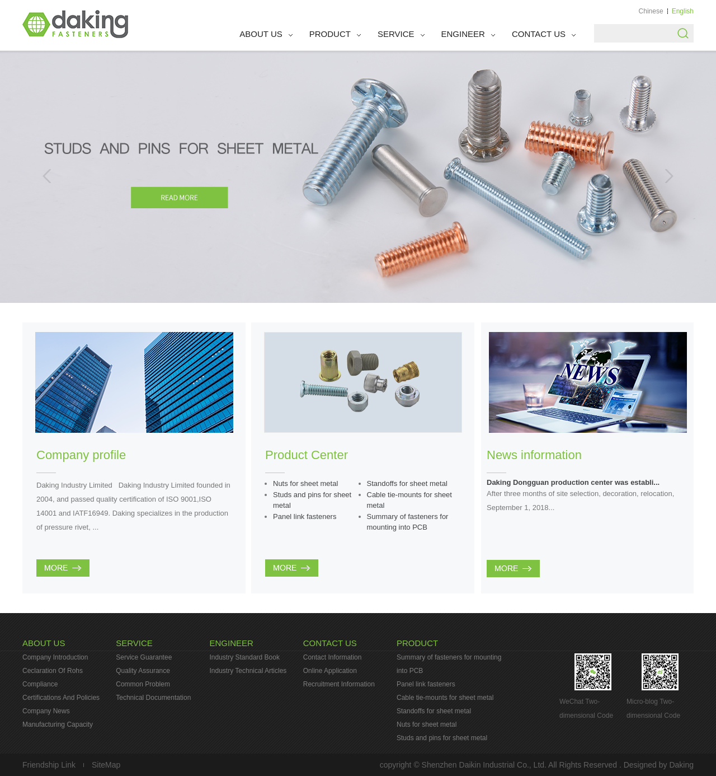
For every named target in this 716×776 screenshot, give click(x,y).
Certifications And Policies (61, 698)
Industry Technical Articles (248, 671)
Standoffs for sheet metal (407, 483)
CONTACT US (539, 34)
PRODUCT (330, 34)
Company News (46, 711)
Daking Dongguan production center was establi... (573, 482)
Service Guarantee (144, 657)
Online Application (330, 671)
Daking (681, 764)
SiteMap (106, 764)
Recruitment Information (339, 684)
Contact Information (332, 657)
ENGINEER (463, 34)
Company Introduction (55, 657)
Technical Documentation (153, 698)
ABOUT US (260, 34)
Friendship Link (49, 764)
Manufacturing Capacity (57, 724)
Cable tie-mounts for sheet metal (445, 698)
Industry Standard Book (245, 657)
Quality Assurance (143, 671)
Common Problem (143, 684)
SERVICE (396, 34)
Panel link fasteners (304, 516)
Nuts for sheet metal (305, 483)
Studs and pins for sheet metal (442, 738)
